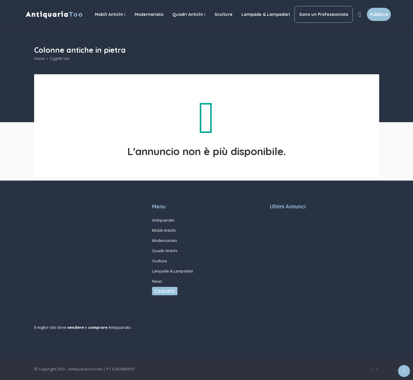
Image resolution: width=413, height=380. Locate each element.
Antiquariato (163, 220)
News (157, 281)
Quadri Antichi (189, 14)
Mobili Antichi (110, 14)
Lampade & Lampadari (266, 14)
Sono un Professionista (323, 14)
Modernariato (149, 14)
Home (39, 58)
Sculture (224, 14)
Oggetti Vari (60, 58)
